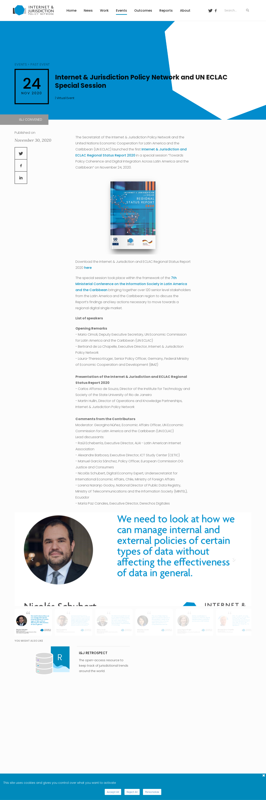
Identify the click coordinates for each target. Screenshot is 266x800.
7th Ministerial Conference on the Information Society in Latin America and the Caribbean (131, 283)
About (185, 10)
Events (121, 10)
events (21, 64)
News (88, 10)
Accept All (113, 792)
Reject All (132, 792)
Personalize (152, 792)
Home (71, 10)
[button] (32, 559)
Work (104, 10)
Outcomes (143, 10)
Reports (166, 10)
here (88, 267)
